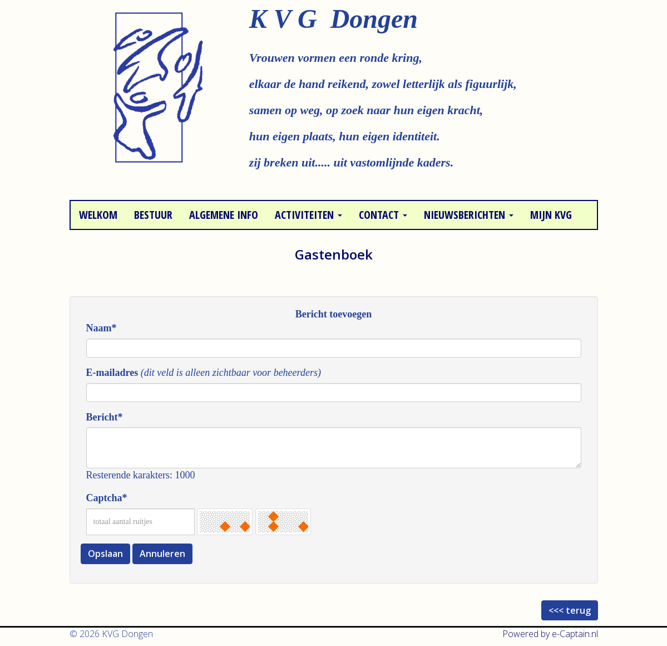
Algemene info (223, 214)
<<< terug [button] (570, 610)
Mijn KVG (551, 214)
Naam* (101, 328)
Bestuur (153, 214)
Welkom (98, 214)
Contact (383, 214)
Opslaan (105, 553)
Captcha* (106, 497)
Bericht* (104, 417)
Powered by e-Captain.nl (550, 634)
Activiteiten (308, 214)
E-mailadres (112, 372)
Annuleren (162, 553)
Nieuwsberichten (468, 214)
